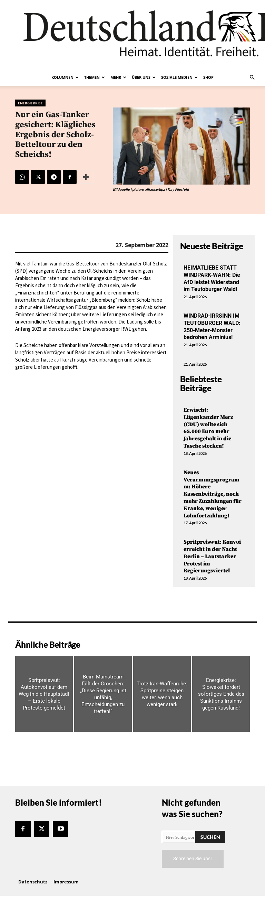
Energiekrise (30, 103)
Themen (94, 77)
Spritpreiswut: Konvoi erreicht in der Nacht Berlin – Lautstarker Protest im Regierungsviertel (212, 556)
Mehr (118, 77)
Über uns (144, 77)
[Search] (210, 837)
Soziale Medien (179, 77)
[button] (252, 77)
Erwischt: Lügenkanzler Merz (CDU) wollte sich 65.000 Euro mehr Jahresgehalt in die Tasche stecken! (208, 427)
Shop (208, 77)
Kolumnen (65, 77)
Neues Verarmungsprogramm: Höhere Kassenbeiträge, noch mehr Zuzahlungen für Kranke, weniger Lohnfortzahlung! (213, 494)
